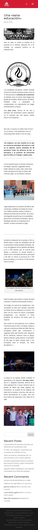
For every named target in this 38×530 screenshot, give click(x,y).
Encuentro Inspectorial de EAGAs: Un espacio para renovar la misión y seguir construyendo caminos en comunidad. (18, 463)
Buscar (31, 435)
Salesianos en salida (24, 480)
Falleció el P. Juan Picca (24, 483)
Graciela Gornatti (9, 480)
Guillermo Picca (9, 483)
